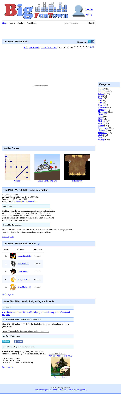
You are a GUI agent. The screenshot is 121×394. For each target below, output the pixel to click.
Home (4, 23)
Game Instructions (49, 47)
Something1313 (24, 256)
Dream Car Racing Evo (47, 181)
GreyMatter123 (24, 287)
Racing (101, 126)
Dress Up (102, 107)
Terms (84, 390)
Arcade (101, 93)
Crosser (17, 181)
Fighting (101, 110)
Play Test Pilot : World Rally (60, 356)
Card (100, 103)
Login (89, 9)
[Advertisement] (108, 151)
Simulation (32, 201)
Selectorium (77, 181)
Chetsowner (23, 271)
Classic (101, 105)
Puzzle (24, 201)
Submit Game (57, 390)
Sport (100, 137)
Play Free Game (60, 377)
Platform (101, 121)
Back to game (8, 236)
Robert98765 (23, 264)
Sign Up (89, 14)
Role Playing (103, 128)
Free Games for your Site (43, 390)
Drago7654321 (24, 279)
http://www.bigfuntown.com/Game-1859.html (28, 331)
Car (13, 201)
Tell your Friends (31, 47)
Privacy (78, 390)
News (64, 390)
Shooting (101, 130)
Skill (100, 135)
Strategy (101, 139)
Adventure (102, 91)
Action (101, 89)
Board (100, 98)
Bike (100, 96)
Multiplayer (103, 112)
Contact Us (71, 390)
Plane (18, 201)
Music (100, 114)
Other (100, 116)
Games (12, 23)
